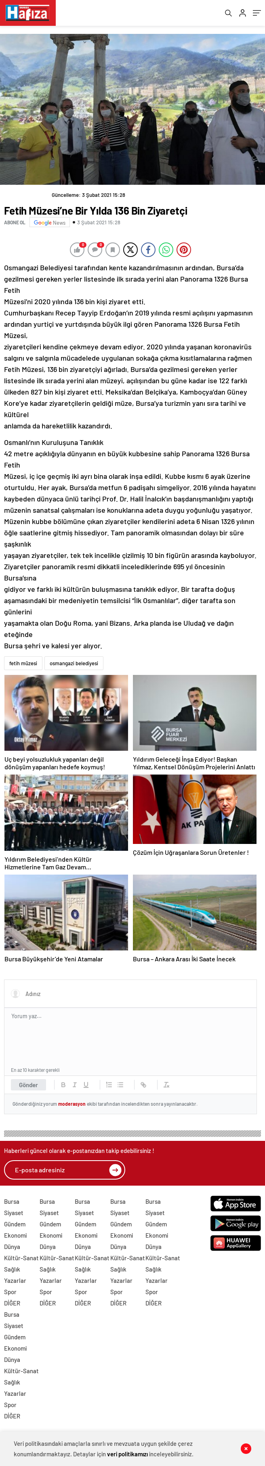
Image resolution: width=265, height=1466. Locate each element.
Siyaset (13, 1214)
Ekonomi (15, 1237)
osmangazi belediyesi (74, 665)
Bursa (11, 1203)
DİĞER (12, 1305)
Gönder (28, 1086)
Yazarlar (15, 1282)
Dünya (12, 1248)
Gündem (14, 1226)
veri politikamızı (127, 1454)
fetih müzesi (23, 665)
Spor (10, 1293)
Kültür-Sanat (21, 1259)
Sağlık (12, 1271)
